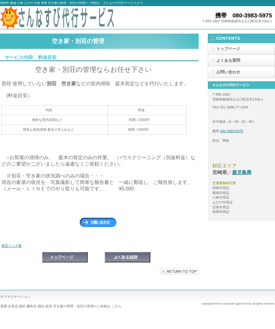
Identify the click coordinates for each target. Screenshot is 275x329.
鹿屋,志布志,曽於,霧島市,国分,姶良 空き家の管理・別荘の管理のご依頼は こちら (60, 306)
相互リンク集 (12, 245)
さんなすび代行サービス (61, 17)
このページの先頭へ (179, 271)
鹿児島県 (241, 172)
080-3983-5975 (231, 131)
